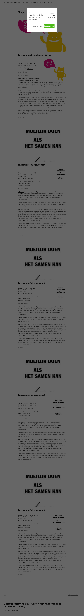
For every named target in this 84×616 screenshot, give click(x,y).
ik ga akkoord (49, 26)
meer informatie (37, 26)
